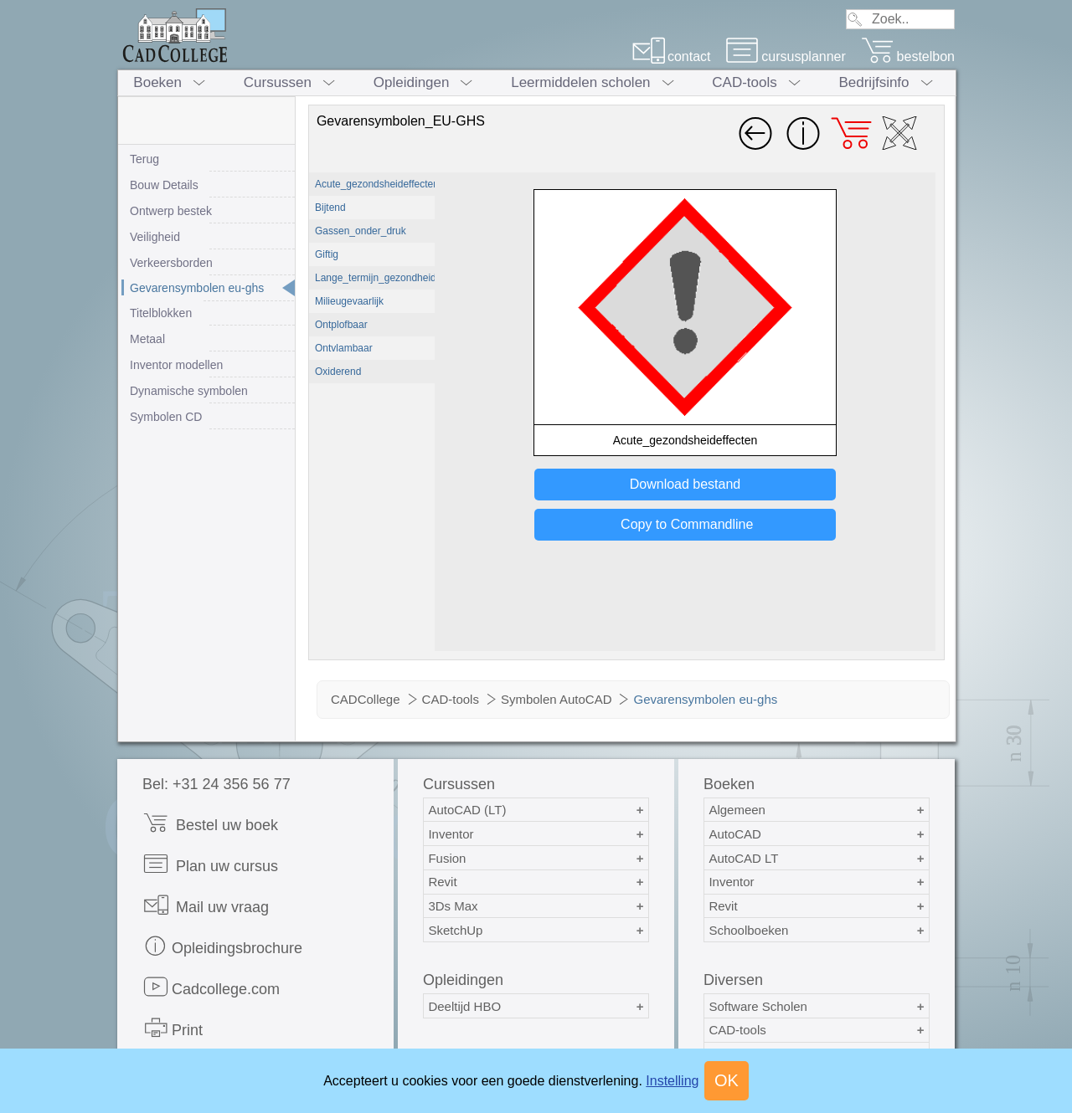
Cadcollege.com (211, 987)
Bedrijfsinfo (873, 82)
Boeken (157, 82)
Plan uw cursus (210, 864)
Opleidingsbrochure (222, 946)
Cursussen (278, 82)
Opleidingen (412, 82)
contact (671, 56)
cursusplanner (785, 56)
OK (726, 1080)
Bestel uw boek (210, 823)
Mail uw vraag (205, 905)
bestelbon (908, 56)
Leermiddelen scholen (580, 82)
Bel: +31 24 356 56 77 (216, 784)
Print (172, 1028)
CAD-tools (744, 82)
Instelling (672, 1081)
